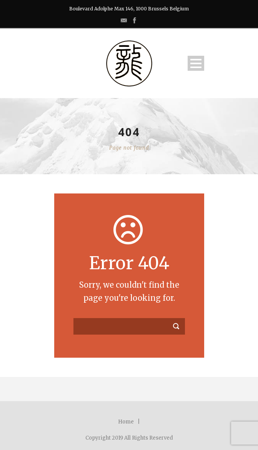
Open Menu (196, 63)
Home (126, 421)
